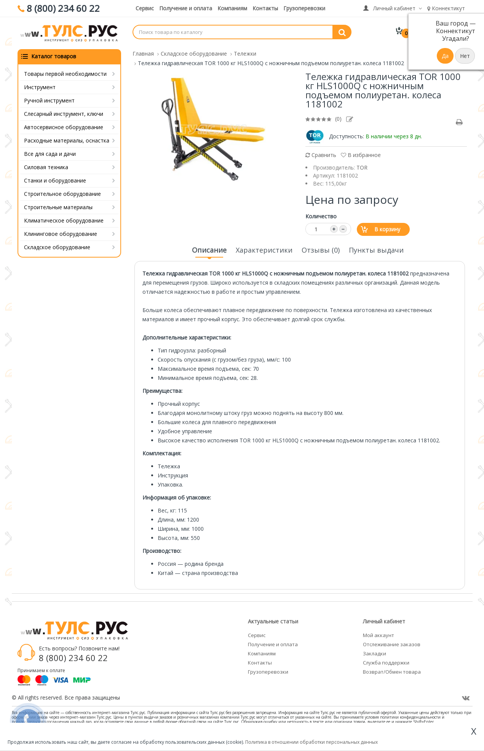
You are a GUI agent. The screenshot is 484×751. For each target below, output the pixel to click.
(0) (338, 118)
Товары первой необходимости (65, 73)
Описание (209, 252)
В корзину (387, 229)
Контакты (265, 8)
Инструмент (40, 87)
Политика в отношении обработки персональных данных (311, 742)
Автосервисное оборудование (63, 127)
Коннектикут (446, 8)
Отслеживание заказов (391, 644)
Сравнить (320, 155)
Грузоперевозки (304, 8)
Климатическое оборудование (64, 220)
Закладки (374, 653)
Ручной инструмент (49, 100)
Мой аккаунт (378, 635)
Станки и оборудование (55, 180)
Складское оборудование (57, 247)
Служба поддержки (386, 662)
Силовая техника (46, 167)
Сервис (145, 8)
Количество (321, 216)
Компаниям (232, 8)
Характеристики (264, 250)
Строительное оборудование (62, 193)
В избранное (361, 155)
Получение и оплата (185, 8)
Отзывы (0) (321, 250)
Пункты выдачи (376, 250)
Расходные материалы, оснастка (66, 140)
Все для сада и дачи (50, 153)
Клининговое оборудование (60, 233)
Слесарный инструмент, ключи (63, 113)
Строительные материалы (58, 207)
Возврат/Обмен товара (392, 671)
